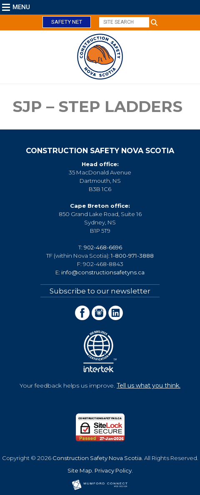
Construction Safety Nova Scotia (97, 458)
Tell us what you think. (148, 385)
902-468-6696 (103, 247)
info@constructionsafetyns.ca (103, 272)
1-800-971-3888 (132, 255)
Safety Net (66, 22)
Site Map (80, 470)
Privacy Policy (113, 470)
